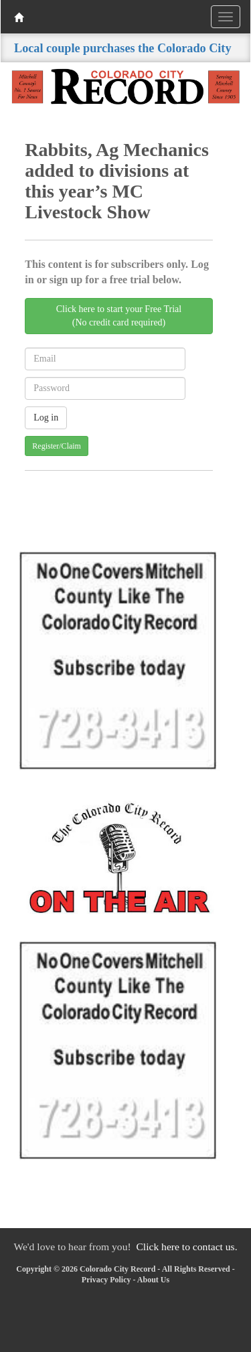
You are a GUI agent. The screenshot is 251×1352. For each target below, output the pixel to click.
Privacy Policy (106, 1279)
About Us (153, 1279)
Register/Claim (56, 446)
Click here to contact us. (186, 1246)
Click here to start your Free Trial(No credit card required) (118, 315)
